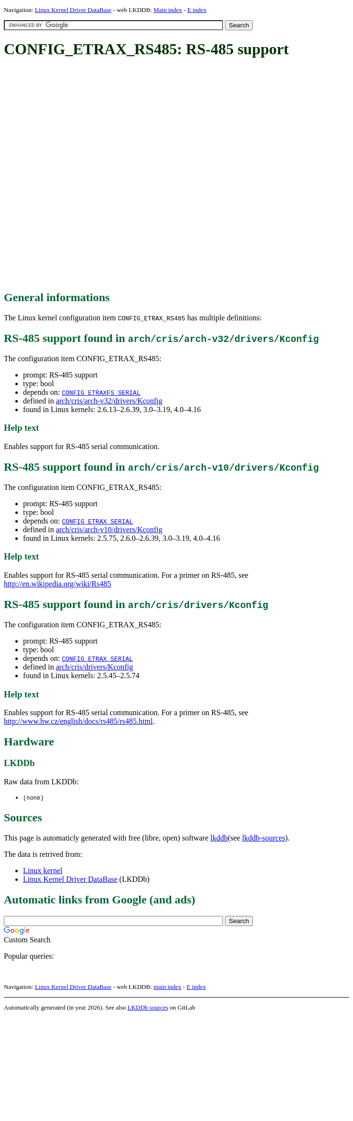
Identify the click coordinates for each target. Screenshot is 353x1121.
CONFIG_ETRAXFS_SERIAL (101, 392)
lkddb (219, 838)
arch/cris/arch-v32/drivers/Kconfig (109, 401)
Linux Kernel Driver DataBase (73, 9)
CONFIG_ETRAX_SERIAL (97, 521)
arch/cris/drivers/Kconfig (94, 667)
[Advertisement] (106, 175)
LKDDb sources (148, 1007)
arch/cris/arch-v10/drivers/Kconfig (109, 529)
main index (167, 987)
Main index (167, 9)
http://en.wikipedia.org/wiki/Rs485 (57, 584)
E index (196, 9)
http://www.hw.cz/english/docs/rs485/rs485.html (78, 721)
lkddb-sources (263, 838)
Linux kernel (42, 871)
